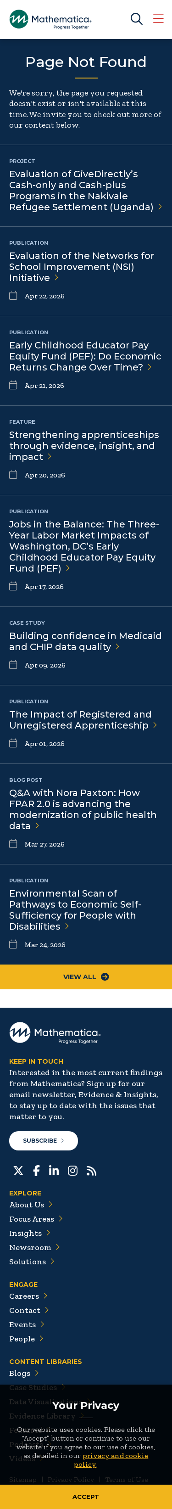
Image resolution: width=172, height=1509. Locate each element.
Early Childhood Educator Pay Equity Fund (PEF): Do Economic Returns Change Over (85, 356)
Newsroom (34, 1247)
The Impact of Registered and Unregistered (83, 720)
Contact (29, 1310)
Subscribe (43, 1140)
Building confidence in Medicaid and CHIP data (85, 641)
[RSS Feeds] (91, 1170)
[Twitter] (18, 1170)
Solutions (32, 1262)
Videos (26, 1458)
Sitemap (23, 1479)
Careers (28, 1296)
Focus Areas (36, 1219)
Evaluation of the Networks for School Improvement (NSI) (81, 266)
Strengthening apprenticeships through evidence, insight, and (84, 445)
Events (26, 1324)
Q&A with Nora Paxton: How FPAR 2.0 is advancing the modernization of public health (83, 809)
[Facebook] (36, 1170)
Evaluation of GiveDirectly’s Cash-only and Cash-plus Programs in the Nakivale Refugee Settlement (85, 190)
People (26, 1339)
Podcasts (30, 1444)
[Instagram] (73, 1170)
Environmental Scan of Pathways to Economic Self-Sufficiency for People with (75, 910)
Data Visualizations (50, 1402)
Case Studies (37, 1387)
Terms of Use (126, 1479)
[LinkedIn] (54, 1170)
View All (86, 977)
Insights (29, 1233)
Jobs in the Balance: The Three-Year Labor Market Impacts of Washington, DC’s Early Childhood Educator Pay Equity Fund (84, 546)
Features (30, 1430)
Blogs (24, 1373)
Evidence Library (46, 1416)
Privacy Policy (71, 1479)
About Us (31, 1205)
